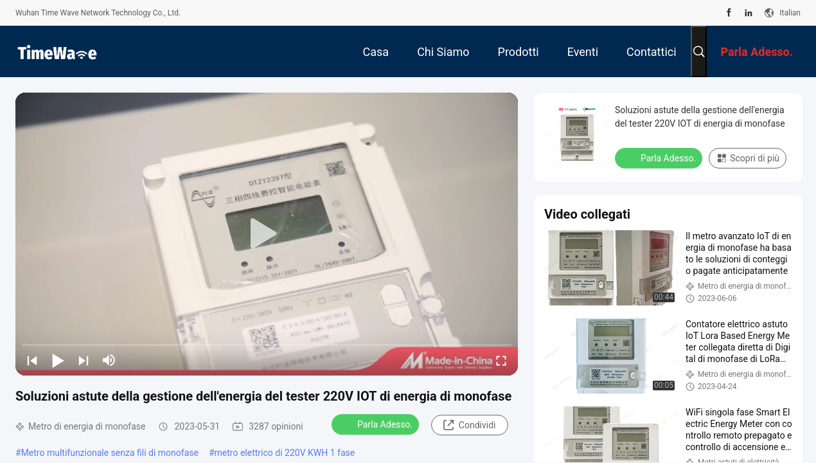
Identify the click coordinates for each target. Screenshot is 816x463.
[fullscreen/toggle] (501, 360)
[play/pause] (58, 360)
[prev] (32, 360)
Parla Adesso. (376, 423)
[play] (267, 234)
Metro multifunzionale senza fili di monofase (110, 453)
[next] (83, 360)
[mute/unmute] (109, 360)
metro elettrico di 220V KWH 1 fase (285, 453)
